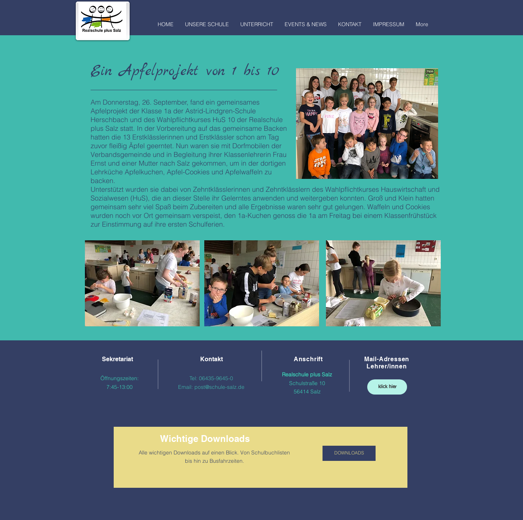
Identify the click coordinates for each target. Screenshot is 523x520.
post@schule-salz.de (219, 387)
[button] (207, 22)
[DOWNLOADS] (349, 453)
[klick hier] (387, 387)
